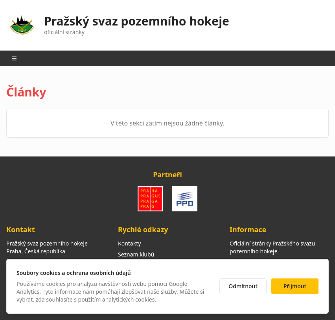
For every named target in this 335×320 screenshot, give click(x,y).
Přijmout (294, 286)
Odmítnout (243, 286)
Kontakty (129, 243)
